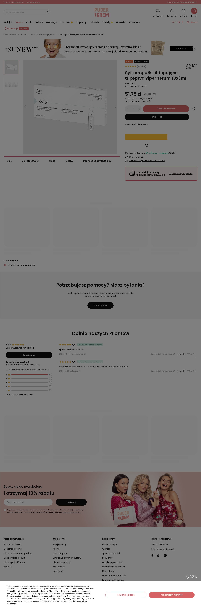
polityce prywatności (81, 591)
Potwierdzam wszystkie (172, 595)
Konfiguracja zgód (126, 595)
